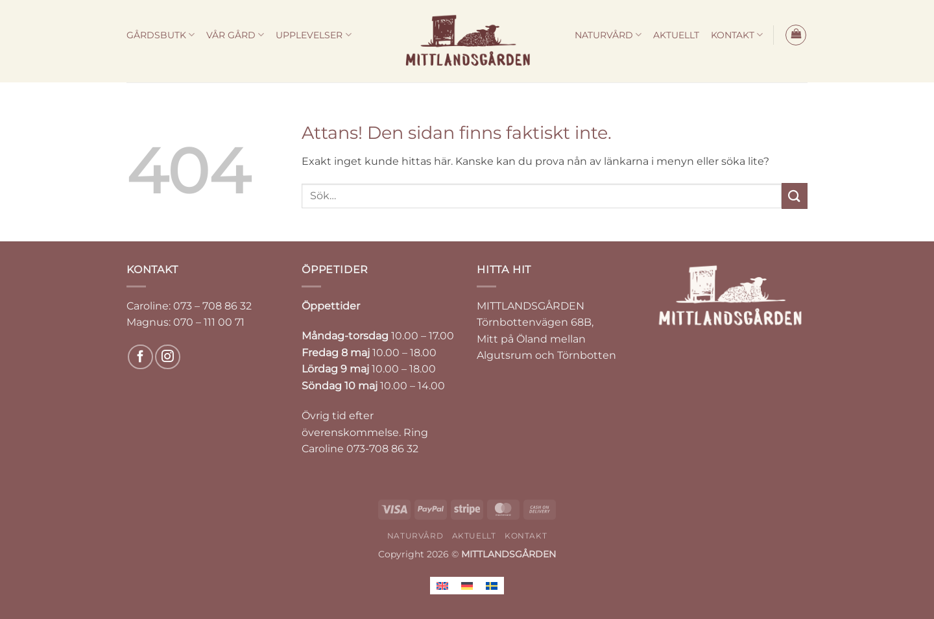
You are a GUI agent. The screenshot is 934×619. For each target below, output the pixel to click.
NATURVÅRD (608, 35)
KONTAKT (737, 35)
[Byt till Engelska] (442, 585)
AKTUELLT (676, 35)
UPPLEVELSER (313, 35)
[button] (795, 35)
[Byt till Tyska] (467, 585)
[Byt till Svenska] (491, 585)
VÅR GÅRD (235, 35)
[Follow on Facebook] (140, 357)
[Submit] (795, 195)
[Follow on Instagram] (167, 357)
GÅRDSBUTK (160, 35)
